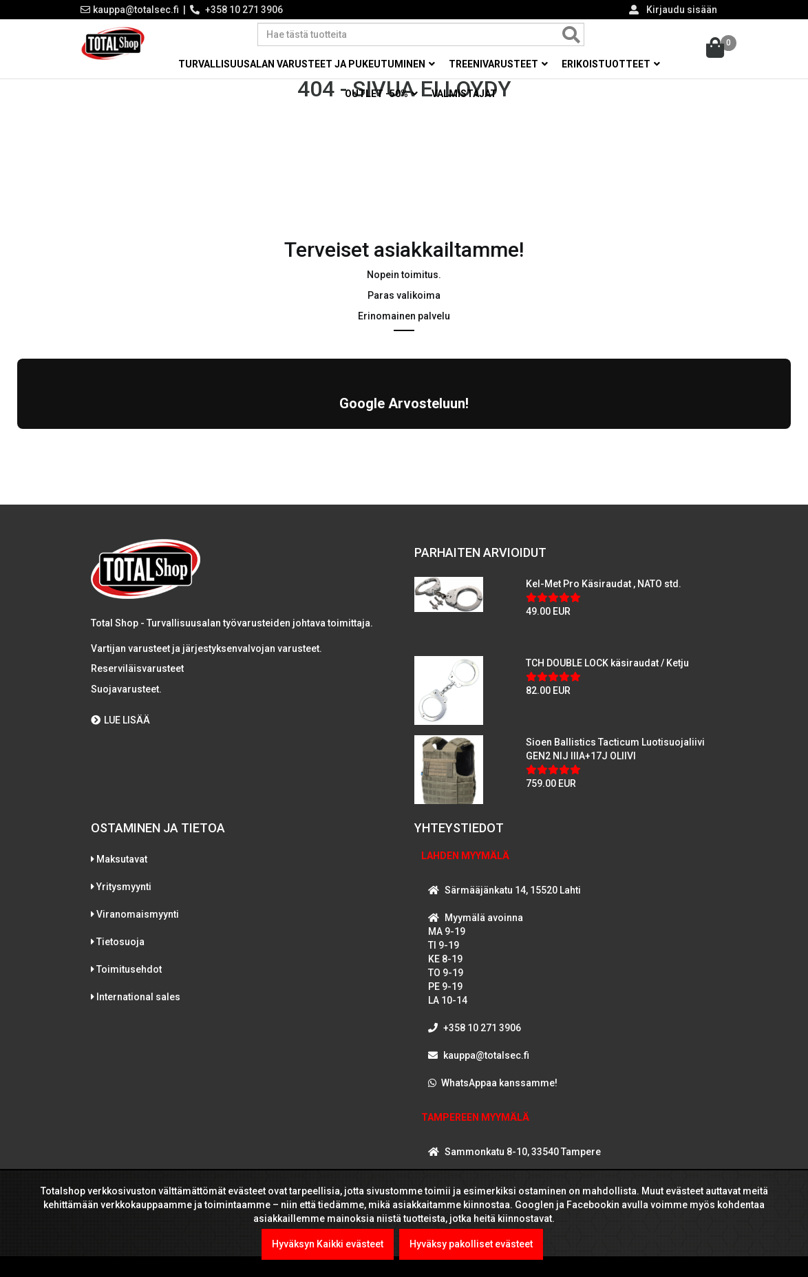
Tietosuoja (120, 938)
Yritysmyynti (123, 883)
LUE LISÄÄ (120, 716)
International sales (138, 993)
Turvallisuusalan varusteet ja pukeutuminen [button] (306, 64)
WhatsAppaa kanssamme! (499, 1079)
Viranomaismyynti (137, 910)
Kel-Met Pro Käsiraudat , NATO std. (603, 581)
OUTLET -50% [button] (381, 93)
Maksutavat (121, 855)
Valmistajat (464, 93)
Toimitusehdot (129, 965)
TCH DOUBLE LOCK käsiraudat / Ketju (607, 660)
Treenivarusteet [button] (498, 64)
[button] (17, 440)
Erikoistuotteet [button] (611, 64)
